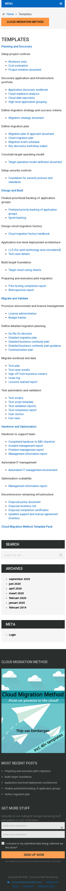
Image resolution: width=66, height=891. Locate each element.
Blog (16, 886)
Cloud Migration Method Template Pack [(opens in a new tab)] (26, 526)
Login (12, 634)
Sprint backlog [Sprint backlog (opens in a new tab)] (17, 217)
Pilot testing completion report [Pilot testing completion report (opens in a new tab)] (27, 286)
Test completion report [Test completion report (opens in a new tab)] (22, 410)
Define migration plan (17, 794)
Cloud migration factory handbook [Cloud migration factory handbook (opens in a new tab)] (29, 233)
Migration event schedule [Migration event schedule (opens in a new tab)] (24, 142)
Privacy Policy (46, 886)
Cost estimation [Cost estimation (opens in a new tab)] (18, 65)
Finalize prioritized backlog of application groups (32, 788)
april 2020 (15, 588)
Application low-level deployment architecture (31, 782)
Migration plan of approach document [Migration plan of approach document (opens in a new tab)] (31, 134)
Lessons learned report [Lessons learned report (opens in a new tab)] (22, 382)
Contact (28, 886)
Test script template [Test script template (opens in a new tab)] (20, 402)
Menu (9, 3)
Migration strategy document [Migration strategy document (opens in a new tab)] (26, 118)
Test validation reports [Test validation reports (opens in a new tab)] (22, 406)
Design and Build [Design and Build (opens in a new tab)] (12, 190)
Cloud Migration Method (25, 22)
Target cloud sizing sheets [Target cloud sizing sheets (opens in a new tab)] (24, 270)
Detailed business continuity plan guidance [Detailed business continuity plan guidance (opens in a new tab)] (34, 345)
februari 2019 (17, 607)
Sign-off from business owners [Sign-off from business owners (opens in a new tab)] (27, 374)
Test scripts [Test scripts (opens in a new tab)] (15, 398)
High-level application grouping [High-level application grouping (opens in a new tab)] (27, 102)
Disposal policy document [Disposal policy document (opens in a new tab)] (24, 502)
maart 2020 (16, 593)
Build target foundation (18, 776)
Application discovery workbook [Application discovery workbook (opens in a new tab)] (28, 89)
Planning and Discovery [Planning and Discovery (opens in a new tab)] (16, 46)
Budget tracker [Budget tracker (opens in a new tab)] (17, 317)
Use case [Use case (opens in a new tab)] (14, 418)
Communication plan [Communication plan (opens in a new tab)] (20, 349)
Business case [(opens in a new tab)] (17, 61)
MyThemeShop (49, 877)
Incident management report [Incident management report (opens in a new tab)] (25, 445)
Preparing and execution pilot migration (28, 771)
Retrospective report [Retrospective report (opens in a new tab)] (21, 290)
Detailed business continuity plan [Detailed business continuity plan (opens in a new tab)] (28, 341)
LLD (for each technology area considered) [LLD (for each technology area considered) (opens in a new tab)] (34, 250)
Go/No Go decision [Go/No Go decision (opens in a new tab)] (20, 333)
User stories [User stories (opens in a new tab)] (16, 414)
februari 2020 (17, 598)
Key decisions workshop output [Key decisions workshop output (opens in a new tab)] (27, 146)
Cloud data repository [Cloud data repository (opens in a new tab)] (21, 98)
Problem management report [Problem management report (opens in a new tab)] (26, 449)
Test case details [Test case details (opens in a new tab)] (19, 254)
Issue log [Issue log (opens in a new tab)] (14, 378)
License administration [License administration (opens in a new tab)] (22, 313)
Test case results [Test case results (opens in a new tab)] (19, 369)
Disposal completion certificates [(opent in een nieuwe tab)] (28, 510)
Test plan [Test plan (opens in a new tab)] (14, 365)
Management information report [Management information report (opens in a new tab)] (27, 454)
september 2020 (19, 579)
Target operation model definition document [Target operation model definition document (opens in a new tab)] (35, 162)
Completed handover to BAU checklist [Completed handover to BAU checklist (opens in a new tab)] (31, 441)
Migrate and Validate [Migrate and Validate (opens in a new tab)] (14, 298)
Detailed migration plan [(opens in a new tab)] (22, 337)
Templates (52, 882)
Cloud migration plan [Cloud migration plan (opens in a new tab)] (20, 138)
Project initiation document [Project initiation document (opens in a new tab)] (24, 69)
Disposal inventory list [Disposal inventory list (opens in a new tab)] (22, 506)
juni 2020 (15, 583)
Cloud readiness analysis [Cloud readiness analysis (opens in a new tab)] (23, 93)
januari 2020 (17, 602)
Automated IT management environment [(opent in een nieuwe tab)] (32, 470)
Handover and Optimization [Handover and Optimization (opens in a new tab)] (18, 426)
